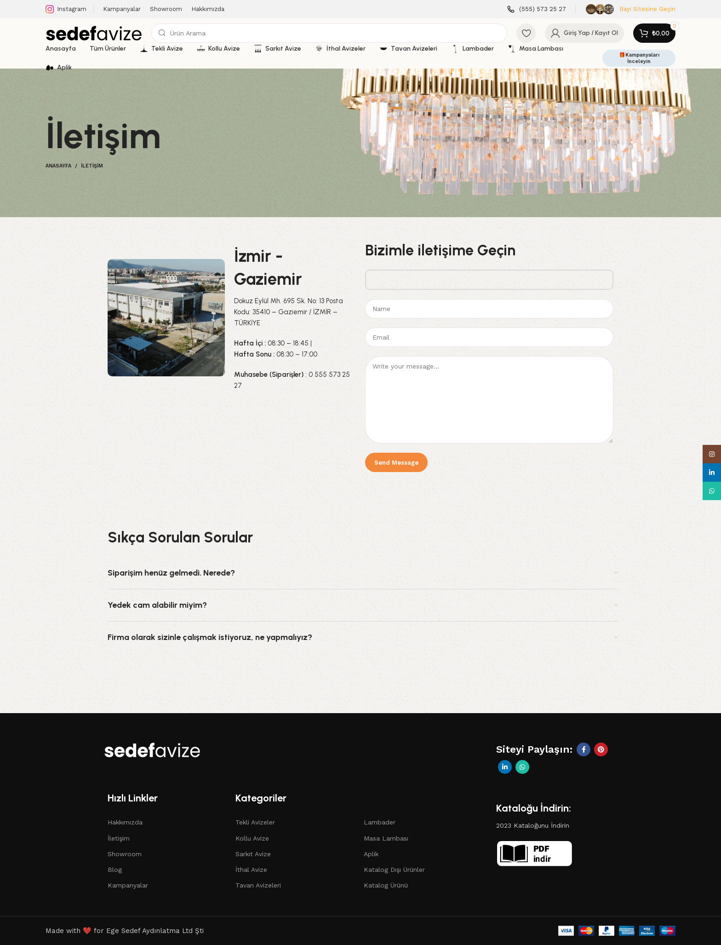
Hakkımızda (125, 822)
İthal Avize (251, 869)
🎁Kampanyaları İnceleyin (639, 58)
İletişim (119, 838)
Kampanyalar (128, 885)
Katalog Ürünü (386, 885)
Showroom (125, 854)
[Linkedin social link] (505, 767)
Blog (115, 869)
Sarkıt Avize (253, 854)
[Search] (329, 33)
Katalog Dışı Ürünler (394, 869)
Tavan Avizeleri (258, 885)
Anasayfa (58, 166)
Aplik (371, 854)
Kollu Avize (252, 838)
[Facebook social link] (583, 749)
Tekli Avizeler (255, 822)
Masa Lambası (386, 838)
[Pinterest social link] (601, 749)
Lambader (379, 822)
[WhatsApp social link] (522, 767)
